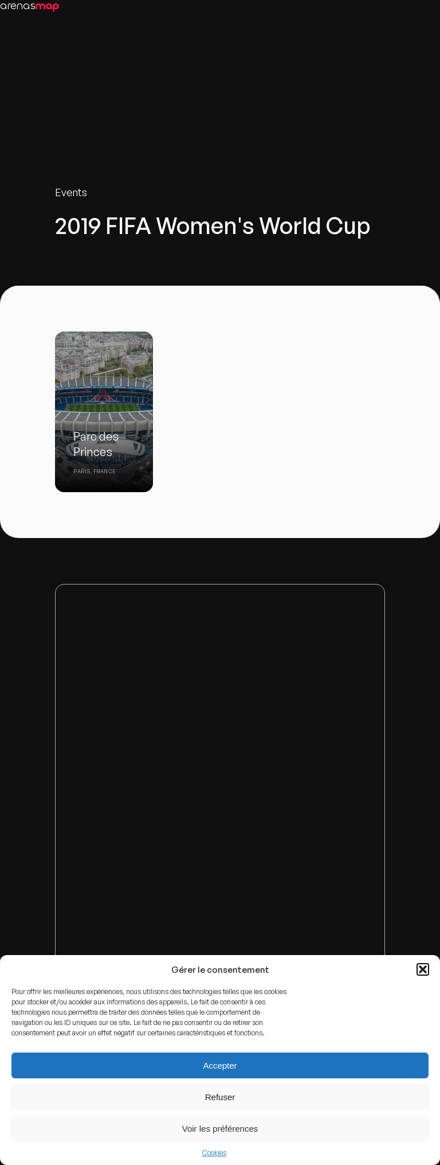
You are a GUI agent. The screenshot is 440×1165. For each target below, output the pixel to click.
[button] (423, 969)
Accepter (220, 1065)
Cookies (214, 1152)
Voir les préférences (220, 1128)
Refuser (220, 1097)
